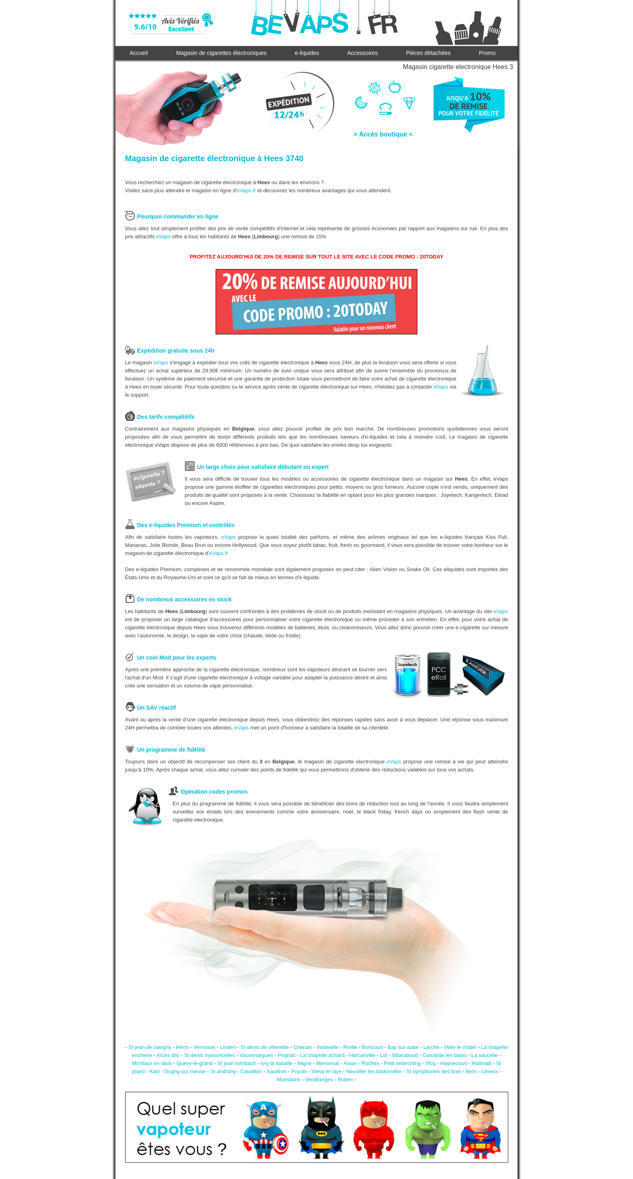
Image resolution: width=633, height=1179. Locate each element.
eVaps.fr (246, 190)
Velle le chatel (460, 1047)
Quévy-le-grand (194, 1063)
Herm (182, 1047)
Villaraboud (405, 1055)
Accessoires (362, 53)
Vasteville (327, 1047)
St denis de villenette (264, 1047)
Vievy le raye (327, 1071)
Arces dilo (167, 1055)
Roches (370, 1063)
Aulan (350, 1063)
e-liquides (307, 53)
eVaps (163, 236)
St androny (223, 1071)
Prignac (287, 1055)
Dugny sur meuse (185, 1071)
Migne (304, 1063)
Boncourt (372, 1047)
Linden (228, 1047)
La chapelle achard (322, 1055)
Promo (487, 53)
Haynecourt (453, 1063)
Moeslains (288, 1079)
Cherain (302, 1047)
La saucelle (485, 1055)
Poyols (299, 1071)
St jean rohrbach (236, 1063)
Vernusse (204, 1047)
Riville (350, 1047)
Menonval (327, 1063)
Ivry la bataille (276, 1063)
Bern (470, 1071)
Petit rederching (402, 1063)
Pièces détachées (428, 53)
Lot (383, 1055)
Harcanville (362, 1055)
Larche (431, 1047)
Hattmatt (481, 1063)
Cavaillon (251, 1071)
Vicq (430, 1063)
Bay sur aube (403, 1047)
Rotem (345, 1079)
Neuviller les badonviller (374, 1071)
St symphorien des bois (433, 1071)
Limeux (489, 1071)
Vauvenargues (256, 1055)
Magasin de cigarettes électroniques (221, 53)
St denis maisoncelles (209, 1055)
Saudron (277, 1071)
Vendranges (319, 1079)
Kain (154, 1071)
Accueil (139, 53)
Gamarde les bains (445, 1055)
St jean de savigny (149, 1047)
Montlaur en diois (152, 1063)
